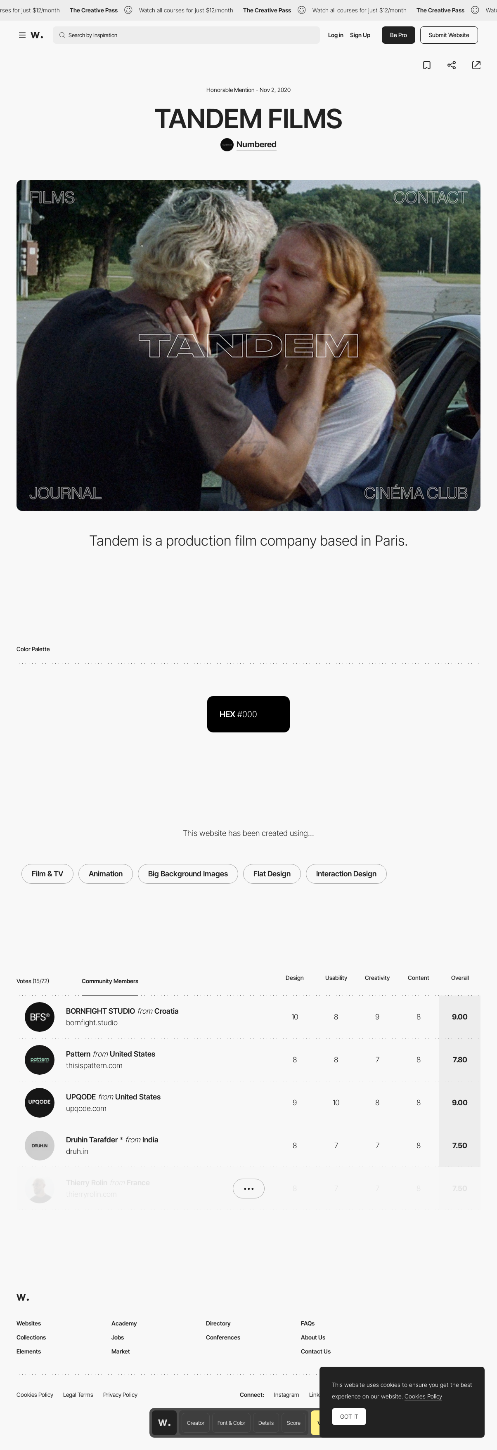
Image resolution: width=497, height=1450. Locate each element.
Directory (218, 1323)
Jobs (117, 1337)
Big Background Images (188, 873)
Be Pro (398, 34)
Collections (31, 1337)
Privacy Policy (120, 1394)
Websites (29, 1323)
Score (294, 1422)
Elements (29, 1351)
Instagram (286, 1394)
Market (120, 1351)
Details (266, 1422)
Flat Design (272, 873)
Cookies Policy (35, 1394)
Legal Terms (78, 1394)
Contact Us (316, 1351)
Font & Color (231, 1422)
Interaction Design (346, 873)
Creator (195, 1422)
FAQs (308, 1323)
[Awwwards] (37, 35)
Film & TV (47, 873)
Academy (124, 1323)
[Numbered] (248, 144)
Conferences (223, 1337)
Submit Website (449, 34)
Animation (106, 873)
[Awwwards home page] (164, 1422)
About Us (313, 1337)
